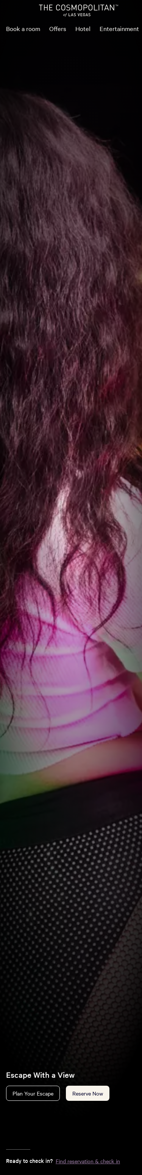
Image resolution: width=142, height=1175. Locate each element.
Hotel (83, 28)
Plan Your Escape (32, 1093)
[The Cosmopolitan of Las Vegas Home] (78, 11)
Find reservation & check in (88, 1161)
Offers (57, 28)
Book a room (23, 28)
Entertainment (119, 28)
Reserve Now (87, 1093)
